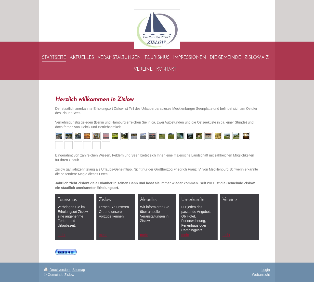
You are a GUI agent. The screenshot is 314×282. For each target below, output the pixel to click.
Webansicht (261, 275)
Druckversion (57, 270)
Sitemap (78, 270)
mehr (61, 235)
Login (266, 270)
